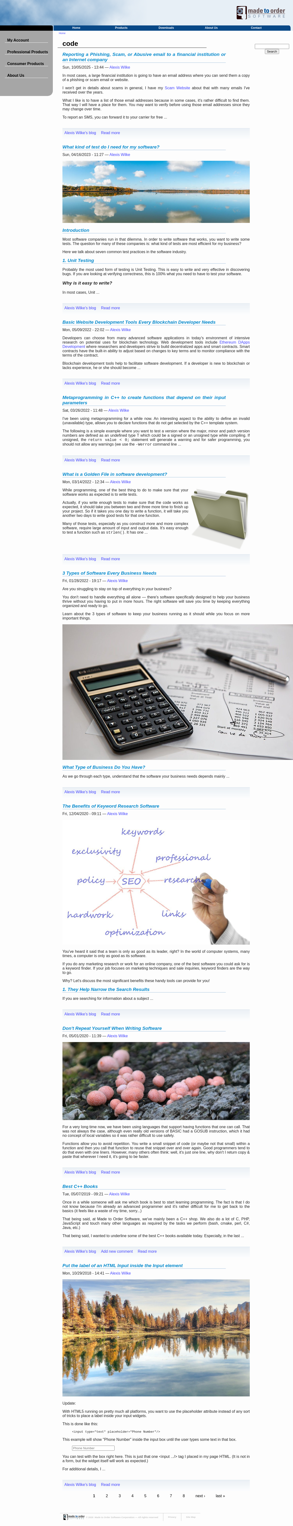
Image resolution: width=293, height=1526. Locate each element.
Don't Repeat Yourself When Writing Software (112, 1028)
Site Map (190, 1517)
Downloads (166, 28)
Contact (256, 28)
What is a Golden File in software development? (114, 474)
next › (200, 1497)
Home (76, 28)
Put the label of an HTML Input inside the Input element (122, 1265)
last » (220, 1497)
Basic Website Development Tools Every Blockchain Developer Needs (139, 322)
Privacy (172, 1517)
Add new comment (117, 1251)
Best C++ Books (80, 1186)
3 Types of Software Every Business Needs (109, 573)
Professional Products (27, 52)
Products (121, 28)
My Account (18, 40)
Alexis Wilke (120, 67)
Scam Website (177, 88)
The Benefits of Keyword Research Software (110, 806)
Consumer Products (25, 64)
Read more (110, 133)
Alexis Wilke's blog (80, 133)
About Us (211, 28)
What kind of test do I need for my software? (110, 146)
